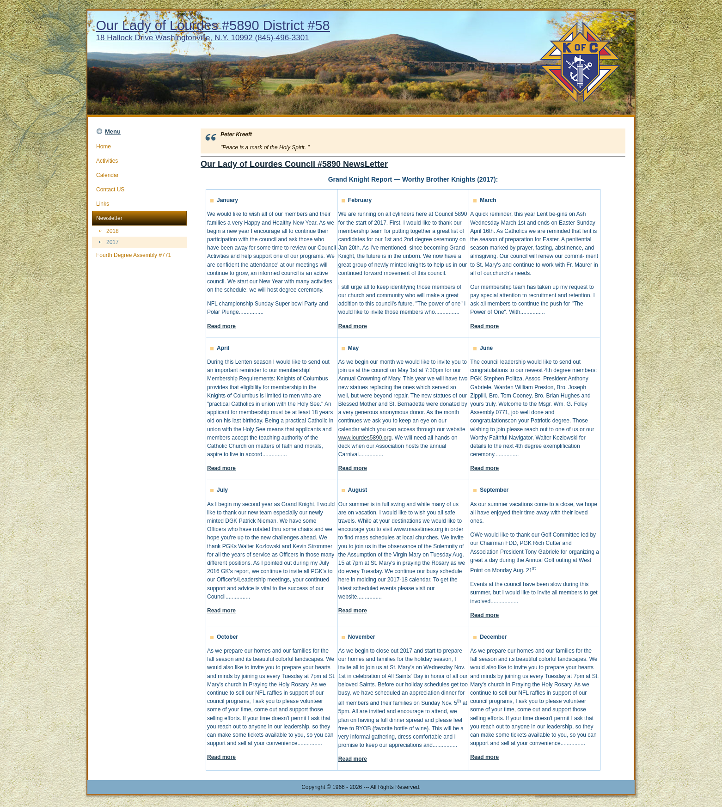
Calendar (139, 175)
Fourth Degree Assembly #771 (139, 255)
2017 (112, 242)
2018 (112, 231)
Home (139, 146)
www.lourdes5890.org (365, 437)
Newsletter (139, 218)
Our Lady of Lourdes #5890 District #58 (213, 25)
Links (139, 204)
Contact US (139, 189)
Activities (139, 161)
